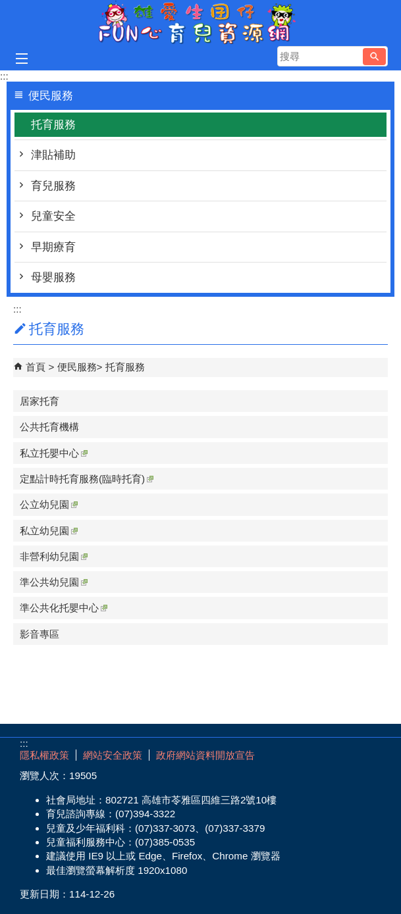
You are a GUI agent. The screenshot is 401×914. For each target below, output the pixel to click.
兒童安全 (53, 216)
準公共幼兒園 (54, 582)
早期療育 (53, 247)
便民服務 (77, 366)
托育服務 (53, 124)
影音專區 (39, 634)
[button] (374, 56)
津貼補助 (53, 155)
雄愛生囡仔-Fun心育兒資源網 (201, 22)
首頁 (35, 366)
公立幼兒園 (49, 504)
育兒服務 (53, 186)
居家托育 (39, 401)
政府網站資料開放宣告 (205, 755)
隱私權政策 (44, 755)
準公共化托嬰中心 (63, 607)
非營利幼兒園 (54, 556)
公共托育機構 (49, 426)
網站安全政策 (112, 755)
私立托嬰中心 (54, 453)
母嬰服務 (53, 277)
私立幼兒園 (49, 530)
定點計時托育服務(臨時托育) (86, 478)
